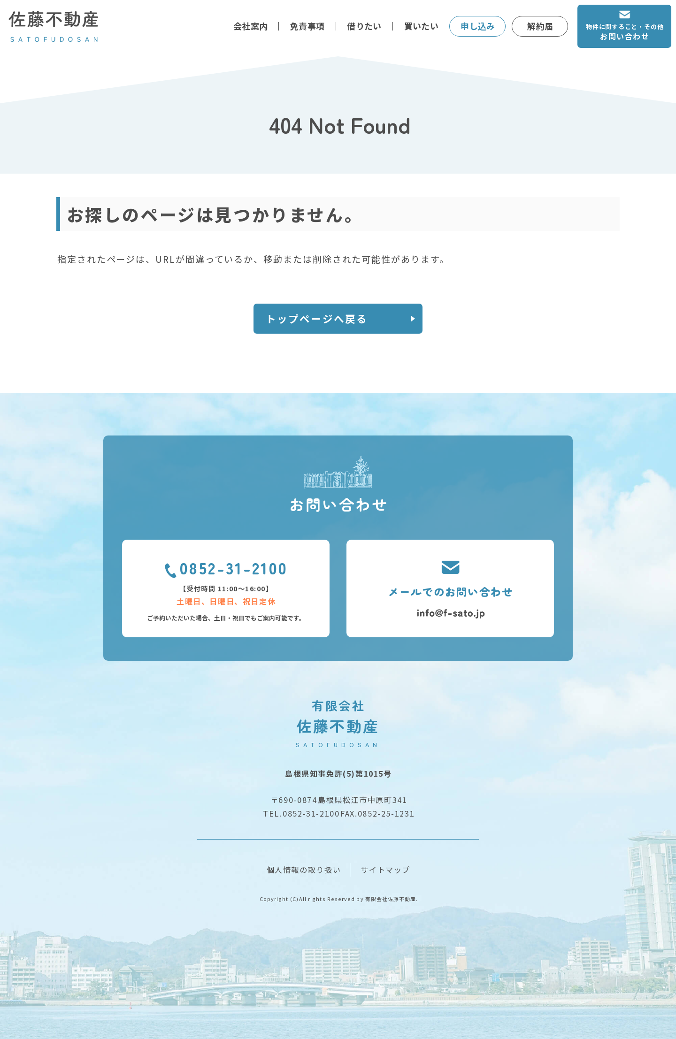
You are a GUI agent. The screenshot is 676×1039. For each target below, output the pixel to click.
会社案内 (250, 26)
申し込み (478, 26)
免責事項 (307, 26)
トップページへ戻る (317, 318)
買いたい (421, 26)
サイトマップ (385, 869)
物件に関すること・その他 (624, 32)
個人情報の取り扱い (304, 869)
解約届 (540, 26)
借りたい (364, 26)
